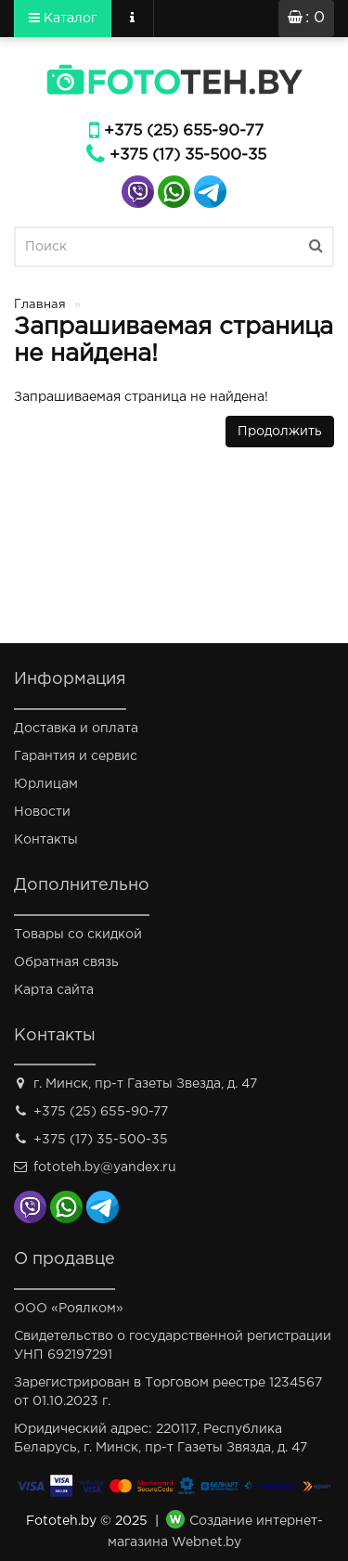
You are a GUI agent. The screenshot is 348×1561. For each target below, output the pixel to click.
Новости (42, 812)
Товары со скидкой (78, 934)
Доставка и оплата (76, 728)
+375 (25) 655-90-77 (184, 131)
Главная (40, 305)
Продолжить (280, 431)
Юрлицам (46, 784)
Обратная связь (66, 962)
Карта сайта (54, 990)
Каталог (63, 17)
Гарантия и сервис (75, 756)
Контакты (46, 839)
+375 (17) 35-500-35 (188, 155)
